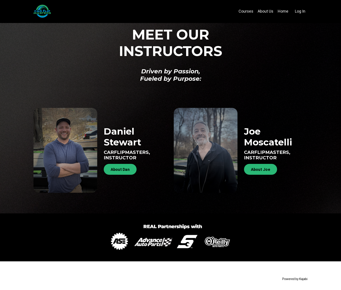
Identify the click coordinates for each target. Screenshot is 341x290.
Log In (300, 11)
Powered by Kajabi (295, 279)
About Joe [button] (260, 169)
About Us (265, 11)
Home (283, 11)
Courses (246, 11)
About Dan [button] (120, 169)
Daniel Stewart (122, 137)
